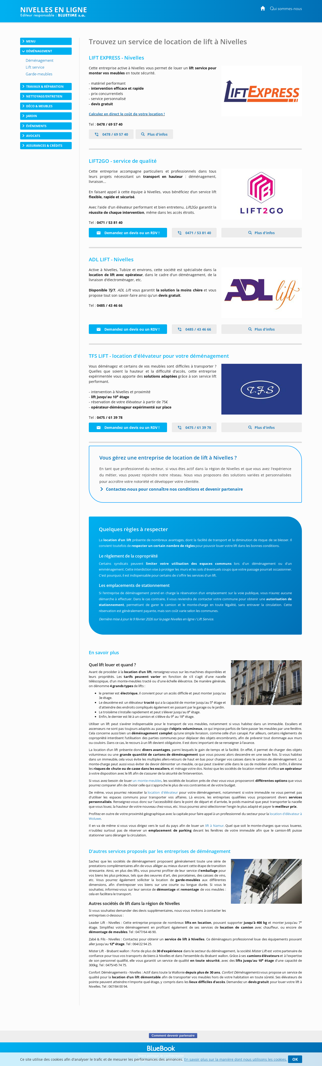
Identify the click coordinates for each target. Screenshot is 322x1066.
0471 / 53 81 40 (194, 232)
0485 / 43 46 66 (194, 329)
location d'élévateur (163, 792)
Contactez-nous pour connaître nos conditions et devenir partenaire (174, 489)
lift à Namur (214, 825)
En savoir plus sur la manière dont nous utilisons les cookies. (235, 1059)
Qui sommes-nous (286, 9)
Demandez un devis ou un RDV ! (127, 232)
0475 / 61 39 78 (194, 427)
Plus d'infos (157, 134)
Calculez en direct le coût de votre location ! (127, 114)
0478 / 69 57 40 (111, 134)
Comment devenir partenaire (173, 1035)
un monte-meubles (147, 780)
